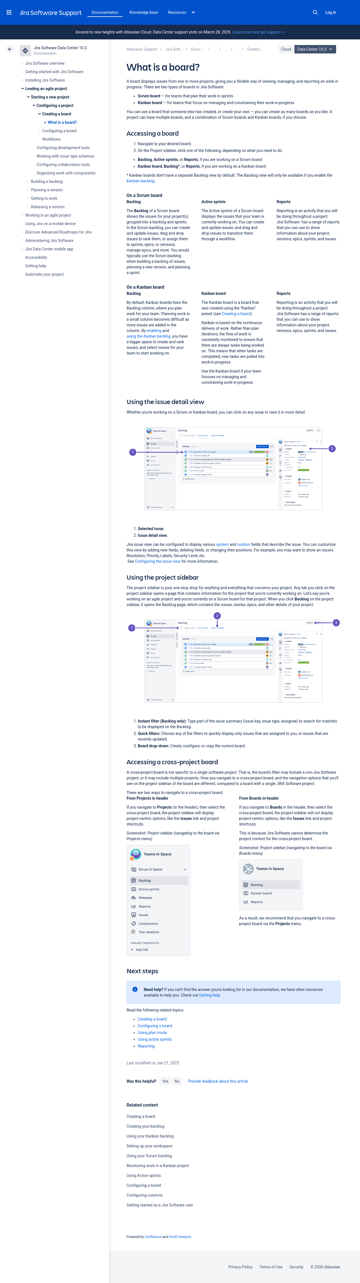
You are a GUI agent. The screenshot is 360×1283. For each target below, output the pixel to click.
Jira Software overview (45, 63)
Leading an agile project (46, 88)
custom (243, 544)
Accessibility (36, 257)
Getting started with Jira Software (54, 71)
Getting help (35, 266)
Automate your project (44, 274)
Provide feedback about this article (218, 1081)
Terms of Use (270, 1267)
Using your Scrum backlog (149, 1156)
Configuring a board (59, 131)
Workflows (51, 139)
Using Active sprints (144, 1175)
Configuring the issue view (158, 561)
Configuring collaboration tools (63, 164)
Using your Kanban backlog (150, 1136)
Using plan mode (152, 1032)
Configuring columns (145, 1195)
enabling (154, 330)
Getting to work (44, 198)
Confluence (153, 1237)
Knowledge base (144, 12)
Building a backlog (47, 181)
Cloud (286, 49)
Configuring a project (55, 105)
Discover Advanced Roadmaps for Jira (58, 232)
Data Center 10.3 (316, 49)
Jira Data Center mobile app (49, 249)
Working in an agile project (48, 215)
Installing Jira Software (45, 80)
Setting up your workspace (149, 1146)
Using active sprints (155, 1039)
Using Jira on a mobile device (50, 223)
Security (296, 1267)
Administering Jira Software (49, 240)
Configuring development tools (63, 147)
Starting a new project (50, 97)
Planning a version (47, 190)
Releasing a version (47, 207)
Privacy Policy (240, 1267)
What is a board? (62, 122)
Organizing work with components (66, 173)
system (222, 544)
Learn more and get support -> (258, 32)
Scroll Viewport (180, 1237)
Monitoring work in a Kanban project (158, 1165)
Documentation (105, 12)
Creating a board (56, 114)
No (177, 1081)
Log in (330, 12)
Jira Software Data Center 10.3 (60, 48)
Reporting (146, 1046)
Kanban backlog (140, 181)
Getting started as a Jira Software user (160, 1205)
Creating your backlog (145, 1126)
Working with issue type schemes (65, 156)
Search (315, 12)
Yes (165, 1081)
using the (148, 336)
